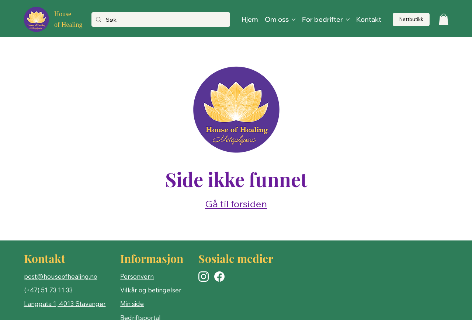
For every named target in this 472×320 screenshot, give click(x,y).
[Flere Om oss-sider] (293, 19)
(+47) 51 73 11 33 (48, 290)
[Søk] (160, 20)
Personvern (137, 276)
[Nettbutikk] (411, 20)
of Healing (68, 24)
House (62, 14)
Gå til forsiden (236, 204)
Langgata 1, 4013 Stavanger (65, 303)
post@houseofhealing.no (60, 276)
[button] (443, 19)
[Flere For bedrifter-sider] (348, 19)
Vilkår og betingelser (150, 290)
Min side (132, 303)
